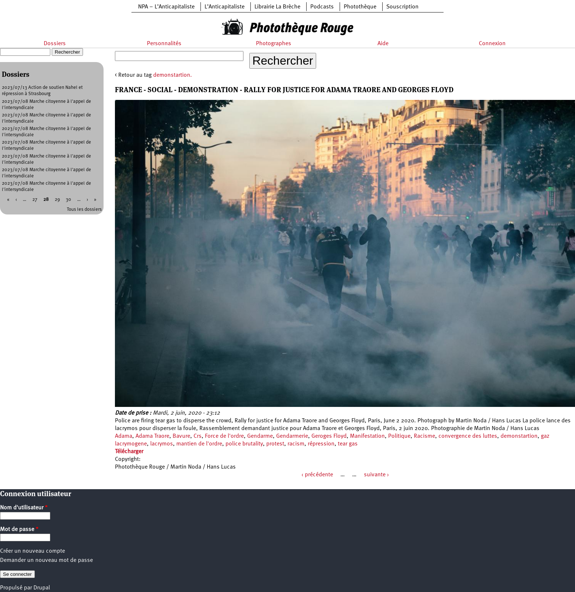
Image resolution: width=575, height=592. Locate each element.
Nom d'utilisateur (24, 508)
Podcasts (322, 7)
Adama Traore (152, 436)
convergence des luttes (467, 436)
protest (275, 444)
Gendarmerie (292, 436)
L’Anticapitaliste (225, 7)
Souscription (402, 7)
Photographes (273, 44)
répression (321, 444)
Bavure (181, 436)
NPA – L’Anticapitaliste (166, 7)
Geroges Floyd (329, 436)
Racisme (424, 436)
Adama (123, 436)
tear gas (348, 444)
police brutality (244, 444)
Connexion (492, 44)
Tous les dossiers (84, 209)
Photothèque (360, 7)
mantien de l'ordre (199, 444)
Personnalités (164, 44)
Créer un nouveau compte (32, 551)
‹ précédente (317, 475)
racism (296, 444)
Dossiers (55, 44)
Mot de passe (19, 530)
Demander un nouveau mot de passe (46, 560)
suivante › (376, 475)
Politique (399, 436)
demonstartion (519, 436)
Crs (198, 436)
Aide (382, 44)
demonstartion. (172, 75)
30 (68, 199)
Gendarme (260, 436)
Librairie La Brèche (277, 7)
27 (34, 199)
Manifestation (367, 436)
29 (57, 199)
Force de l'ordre (224, 436)
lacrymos (161, 444)
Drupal (41, 588)
